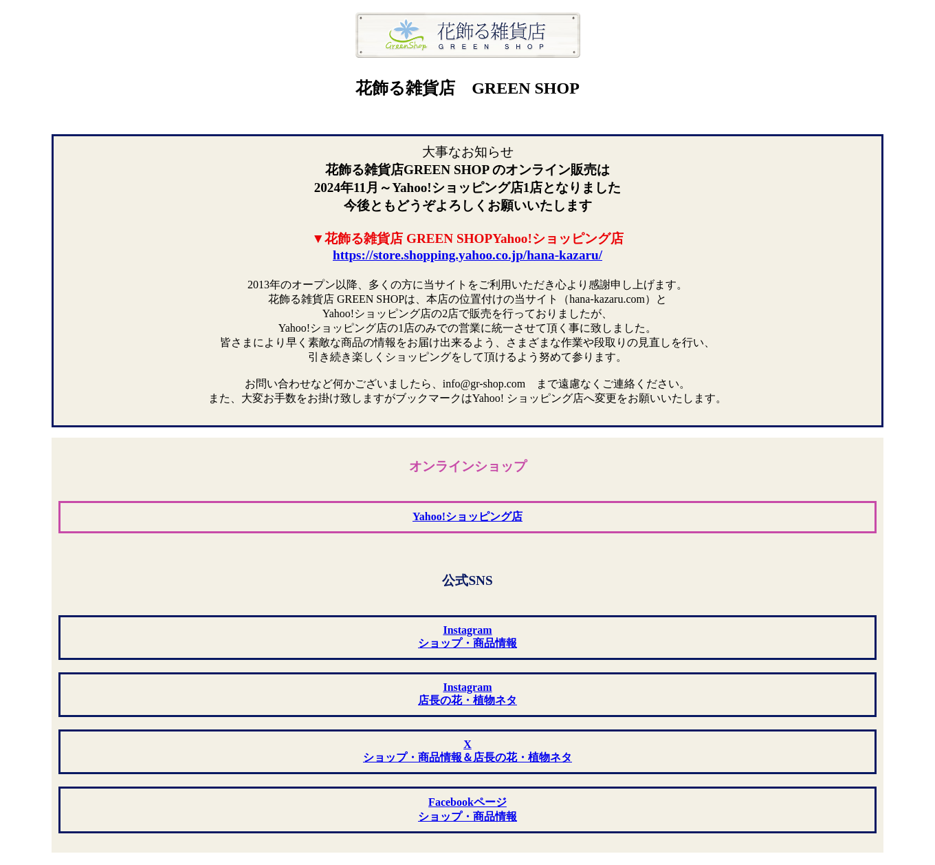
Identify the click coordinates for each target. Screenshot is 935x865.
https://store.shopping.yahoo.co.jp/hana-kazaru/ (467, 255)
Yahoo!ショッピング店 (467, 516)
